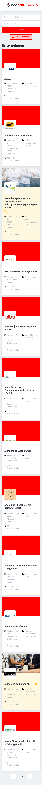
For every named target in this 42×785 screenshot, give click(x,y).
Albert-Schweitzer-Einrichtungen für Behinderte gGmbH (19, 390)
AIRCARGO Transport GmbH (18, 135)
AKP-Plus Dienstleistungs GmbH (20, 271)
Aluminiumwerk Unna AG (17, 684)
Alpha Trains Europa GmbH (18, 451)
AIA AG (7, 78)
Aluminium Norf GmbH (16, 626)
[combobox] (21, 17)
